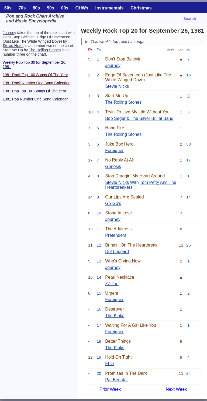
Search (190, 18)
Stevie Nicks (13, 45)
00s (64, 8)
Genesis (113, 166)
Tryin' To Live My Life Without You (137, 112)
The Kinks (114, 315)
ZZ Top (112, 283)
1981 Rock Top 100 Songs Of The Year (35, 75)
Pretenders (115, 235)
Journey (9, 33)
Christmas (140, 8)
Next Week (176, 389)
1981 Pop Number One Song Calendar (35, 99)
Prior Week (110, 389)
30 (188, 144)
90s (50, 8)
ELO (109, 363)
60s (8, 8)
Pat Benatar (116, 380)
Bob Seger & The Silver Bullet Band (139, 118)
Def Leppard (117, 251)
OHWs (81, 8)
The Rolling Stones (45, 50)
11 (181, 245)
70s (22, 8)
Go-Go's (113, 203)
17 (188, 160)
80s (36, 8)
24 (188, 373)
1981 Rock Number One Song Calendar (36, 83)
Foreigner (114, 150)
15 (188, 75)
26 (188, 245)
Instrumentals (109, 8)
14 (188, 197)
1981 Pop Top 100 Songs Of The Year (34, 91)
